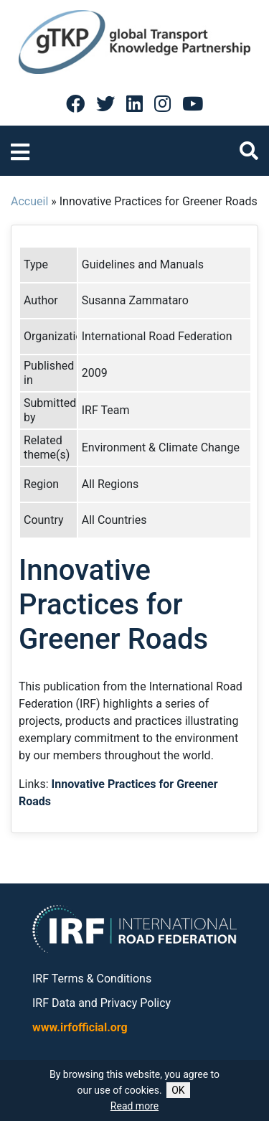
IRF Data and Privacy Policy (101, 1003)
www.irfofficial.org (80, 1027)
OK (177, 1090)
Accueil (29, 201)
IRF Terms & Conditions (91, 978)
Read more (134, 1106)
